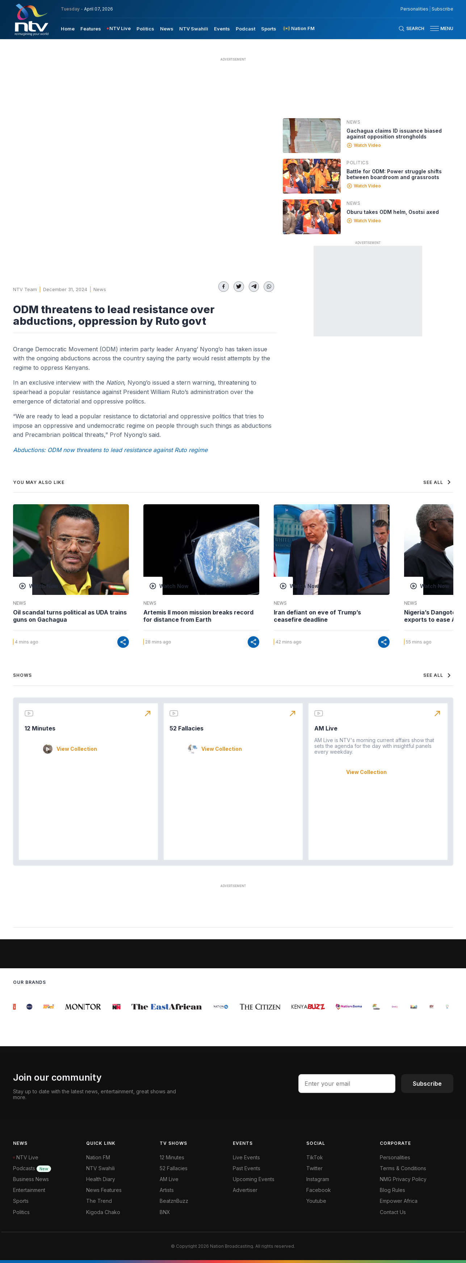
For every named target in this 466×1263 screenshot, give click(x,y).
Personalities (395, 1157)
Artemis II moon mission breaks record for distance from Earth (198, 616)
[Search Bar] (411, 28)
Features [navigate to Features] (90, 29)
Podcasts (32, 1168)
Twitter (314, 1168)
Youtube (316, 1201)
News (99, 289)
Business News (31, 1179)
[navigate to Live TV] (119, 28)
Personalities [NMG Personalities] (414, 9)
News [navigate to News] (166, 29)
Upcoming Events (253, 1179)
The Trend (99, 1201)
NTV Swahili (100, 1168)
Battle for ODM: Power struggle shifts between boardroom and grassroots (394, 174)
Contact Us (393, 1212)
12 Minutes (40, 728)
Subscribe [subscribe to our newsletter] (442, 9)
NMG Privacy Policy (403, 1179)
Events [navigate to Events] (222, 29)
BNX (165, 1212)
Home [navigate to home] (68, 29)
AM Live (325, 728)
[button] (438, 28)
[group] (15, 1007)
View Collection (76, 749)
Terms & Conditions (403, 1168)
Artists (167, 1190)
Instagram (317, 1179)
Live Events (246, 1157)
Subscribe (427, 1083)
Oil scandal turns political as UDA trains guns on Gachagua (70, 616)
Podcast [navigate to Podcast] (245, 29)
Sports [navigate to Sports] (268, 29)
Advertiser (245, 1190)
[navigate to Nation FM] (298, 28)
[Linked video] (312, 135)
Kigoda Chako (103, 1212)
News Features (104, 1190)
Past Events (246, 1168)
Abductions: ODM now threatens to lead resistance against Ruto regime (110, 450)
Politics (358, 162)
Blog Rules (392, 1190)
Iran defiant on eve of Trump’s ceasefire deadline (317, 616)
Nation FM (98, 1157)
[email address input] (346, 1083)
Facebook (318, 1190)
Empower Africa (398, 1201)
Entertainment (29, 1190)
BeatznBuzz (174, 1201)
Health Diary (100, 1179)
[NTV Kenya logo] (31, 19)
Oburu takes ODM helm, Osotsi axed (393, 212)
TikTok (314, 1157)
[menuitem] (68, 28)
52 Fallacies (186, 728)
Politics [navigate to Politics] (145, 29)
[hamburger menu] (434, 28)
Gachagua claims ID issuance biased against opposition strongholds (394, 134)
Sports (21, 1201)
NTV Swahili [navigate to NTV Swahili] (193, 29)
